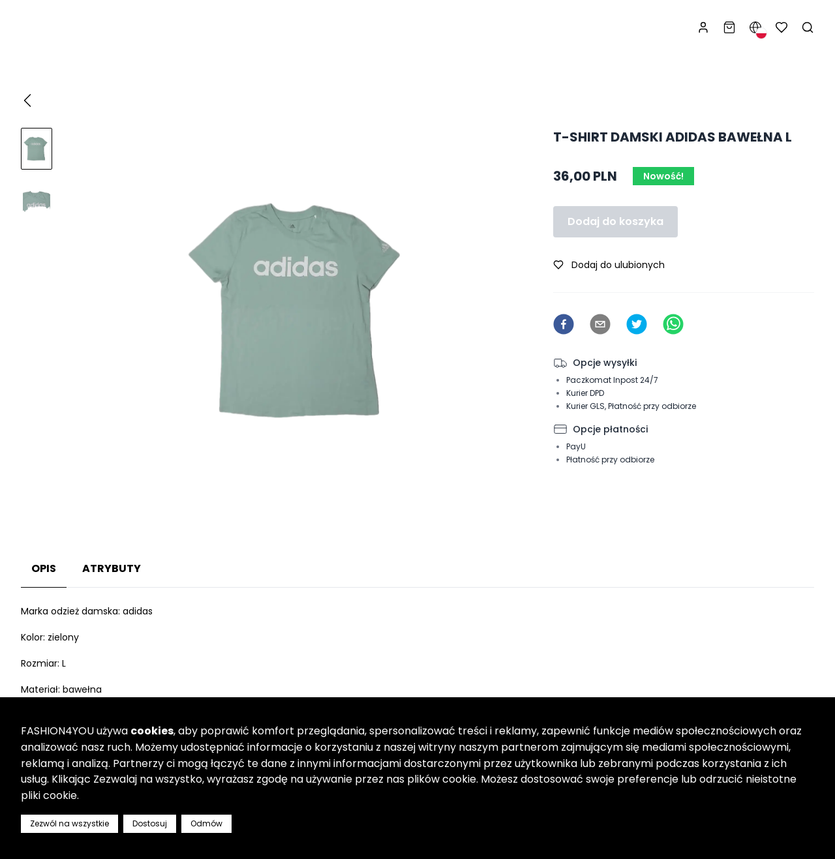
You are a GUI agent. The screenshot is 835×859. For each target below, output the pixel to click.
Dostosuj (149, 823)
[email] (600, 324)
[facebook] (563, 324)
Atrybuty (111, 568)
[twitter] (636, 324)
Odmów (206, 823)
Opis (43, 568)
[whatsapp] (673, 324)
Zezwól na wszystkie (69, 823)
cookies (152, 730)
